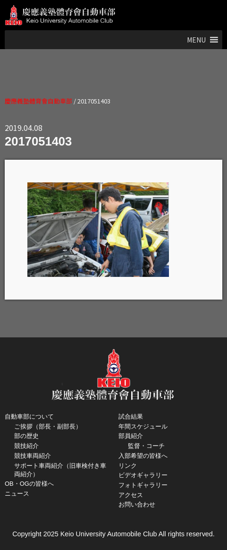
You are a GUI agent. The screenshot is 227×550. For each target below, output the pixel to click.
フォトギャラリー (143, 485)
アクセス (130, 494)
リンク (127, 465)
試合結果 (130, 416)
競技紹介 (26, 445)
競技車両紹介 (32, 455)
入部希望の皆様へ (143, 455)
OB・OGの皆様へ (29, 483)
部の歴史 (26, 435)
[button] (196, 39)
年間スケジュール (143, 426)
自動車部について (29, 416)
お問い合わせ (136, 504)
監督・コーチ (146, 445)
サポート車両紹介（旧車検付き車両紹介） (60, 470)
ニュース (17, 493)
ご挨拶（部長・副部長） (48, 426)
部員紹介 (130, 435)
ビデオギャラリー (143, 475)
